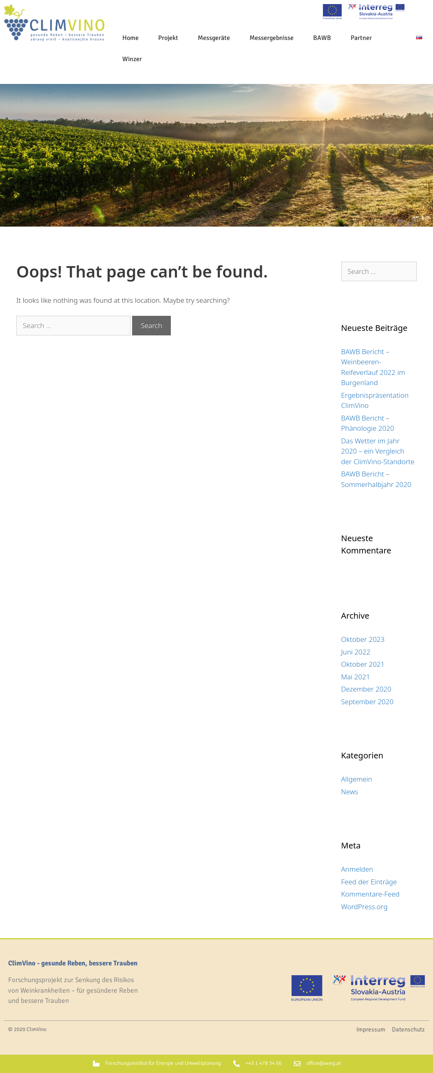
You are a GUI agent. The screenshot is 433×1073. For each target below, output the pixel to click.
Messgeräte (214, 38)
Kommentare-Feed (370, 894)
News (349, 791)
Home (130, 38)
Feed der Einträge (369, 881)
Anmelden (357, 869)
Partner (361, 38)
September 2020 (367, 701)
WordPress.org (364, 906)
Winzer (132, 59)
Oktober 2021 (363, 664)
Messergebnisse (272, 38)
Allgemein (356, 779)
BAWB (322, 38)
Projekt (168, 38)
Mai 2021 (355, 676)
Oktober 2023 (363, 639)
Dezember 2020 (366, 689)
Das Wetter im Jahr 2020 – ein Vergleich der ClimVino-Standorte (378, 451)
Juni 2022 (356, 652)
